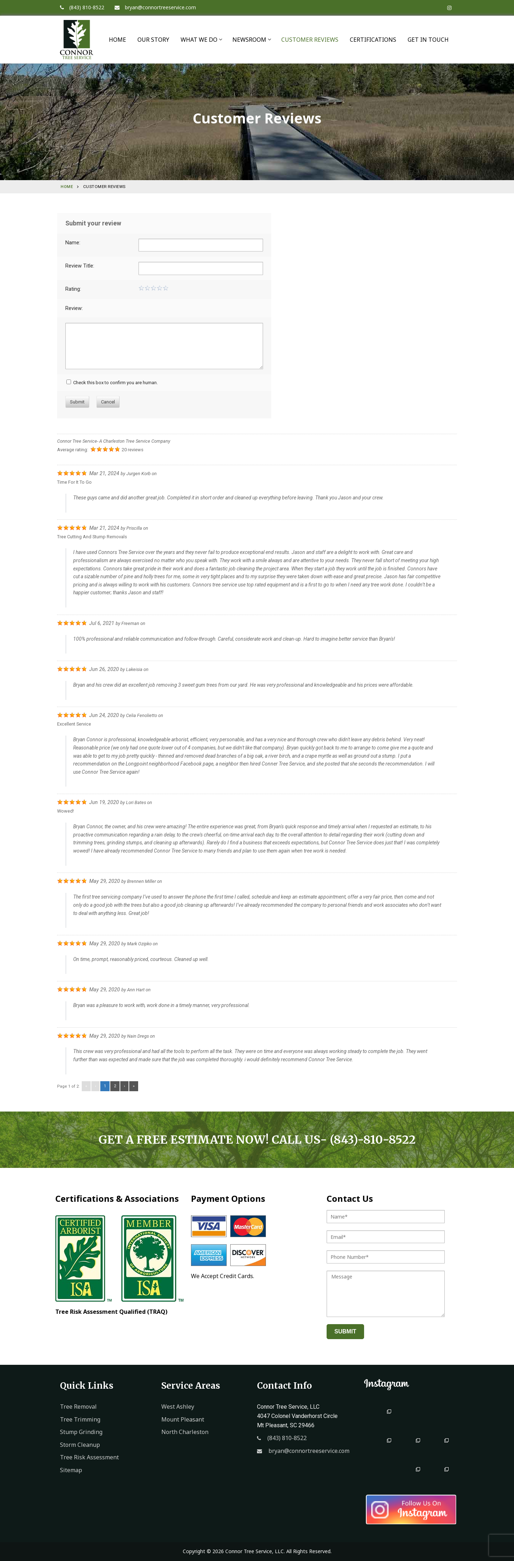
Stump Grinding (81, 1432)
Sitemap (71, 1470)
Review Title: (79, 266)
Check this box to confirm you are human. (112, 382)
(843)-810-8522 (372, 1140)
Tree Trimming (80, 1419)
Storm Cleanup (80, 1445)
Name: (72, 243)
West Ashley (177, 1406)
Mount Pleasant (182, 1419)
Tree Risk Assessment (89, 1457)
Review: (74, 308)
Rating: (73, 289)
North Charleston (184, 1432)
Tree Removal (78, 1406)
